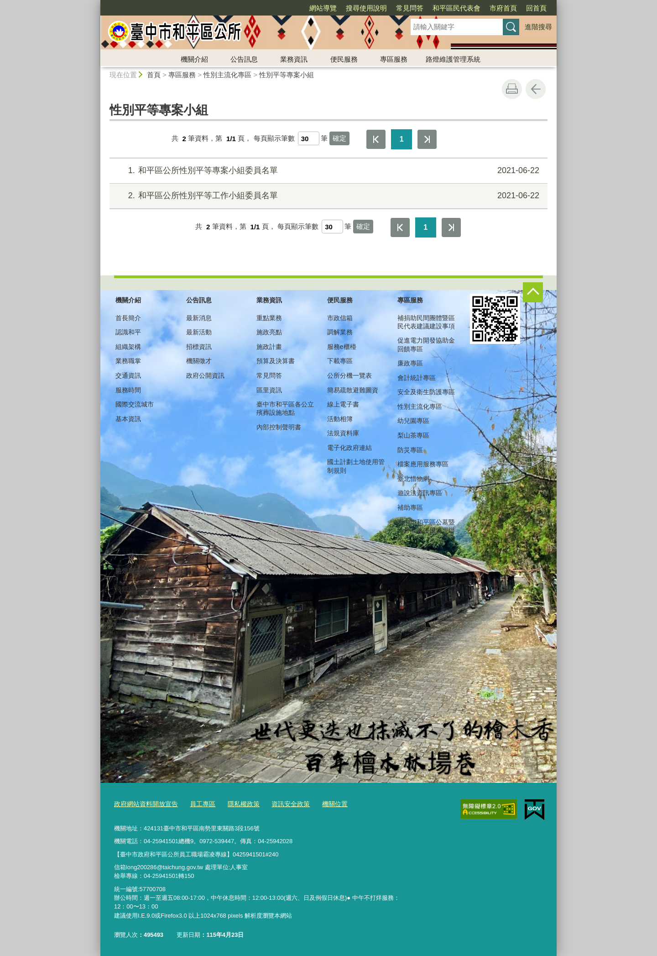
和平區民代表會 (456, 8)
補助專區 (410, 507)
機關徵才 (199, 360)
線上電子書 (343, 404)
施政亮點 (269, 332)
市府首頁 (503, 8)
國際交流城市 (134, 404)
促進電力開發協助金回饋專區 (426, 344)
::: (96, 4)
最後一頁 (427, 139)
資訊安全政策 (280, 803)
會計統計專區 (416, 377)
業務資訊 (294, 59)
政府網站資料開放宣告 (143, 803)
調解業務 (340, 332)
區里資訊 (269, 390)
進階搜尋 (538, 27)
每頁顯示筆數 (274, 139)
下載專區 (340, 360)
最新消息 (199, 318)
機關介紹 (194, 59)
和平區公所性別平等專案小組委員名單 (327, 170)
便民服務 (344, 59)
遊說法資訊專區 (419, 492)
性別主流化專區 (227, 75)
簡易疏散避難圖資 (352, 390)
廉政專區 (410, 363)
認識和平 (128, 332)
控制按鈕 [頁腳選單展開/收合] (533, 292)
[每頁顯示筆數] (308, 138)
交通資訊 (128, 375)
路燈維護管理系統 (453, 59)
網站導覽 (323, 8)
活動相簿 (340, 419)
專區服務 (393, 59)
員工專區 (197, 803)
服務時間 (128, 390)
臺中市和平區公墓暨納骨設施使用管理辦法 (426, 530)
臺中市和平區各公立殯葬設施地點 (285, 408)
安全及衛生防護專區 (426, 392)
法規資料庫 (343, 433)
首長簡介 (128, 318)
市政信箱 (340, 318)
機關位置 (322, 803)
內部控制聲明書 (278, 427)
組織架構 (128, 346)
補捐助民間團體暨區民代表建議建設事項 (426, 322)
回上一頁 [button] (536, 89)
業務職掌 (128, 360)
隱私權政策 (236, 803)
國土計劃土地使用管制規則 (356, 466)
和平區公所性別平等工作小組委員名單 (327, 195)
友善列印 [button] (512, 89)
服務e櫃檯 (341, 346)
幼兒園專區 (413, 420)
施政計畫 (269, 346)
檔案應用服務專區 (422, 464)
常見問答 (409, 8)
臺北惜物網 (413, 478)
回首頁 (536, 8)
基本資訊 (128, 419)
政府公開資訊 (205, 375)
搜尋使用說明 (366, 8)
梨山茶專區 (413, 435)
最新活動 (199, 332)
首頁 (154, 75)
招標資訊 (199, 346)
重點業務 (269, 318)
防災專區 (410, 450)
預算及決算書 (275, 360)
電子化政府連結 (349, 447)
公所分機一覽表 (349, 375)
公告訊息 (244, 59)
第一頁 (376, 139)
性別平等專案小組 (286, 75)
